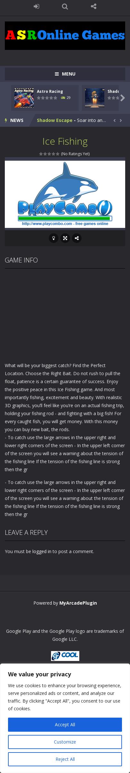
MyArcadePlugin (78, 603)
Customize (65, 742)
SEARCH (65, 6)
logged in (41, 551)
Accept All (65, 724)
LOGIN (36, 6)
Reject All (65, 759)
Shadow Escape (55, 120)
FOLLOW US (93, 6)
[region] (65, 718)
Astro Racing (50, 91)
